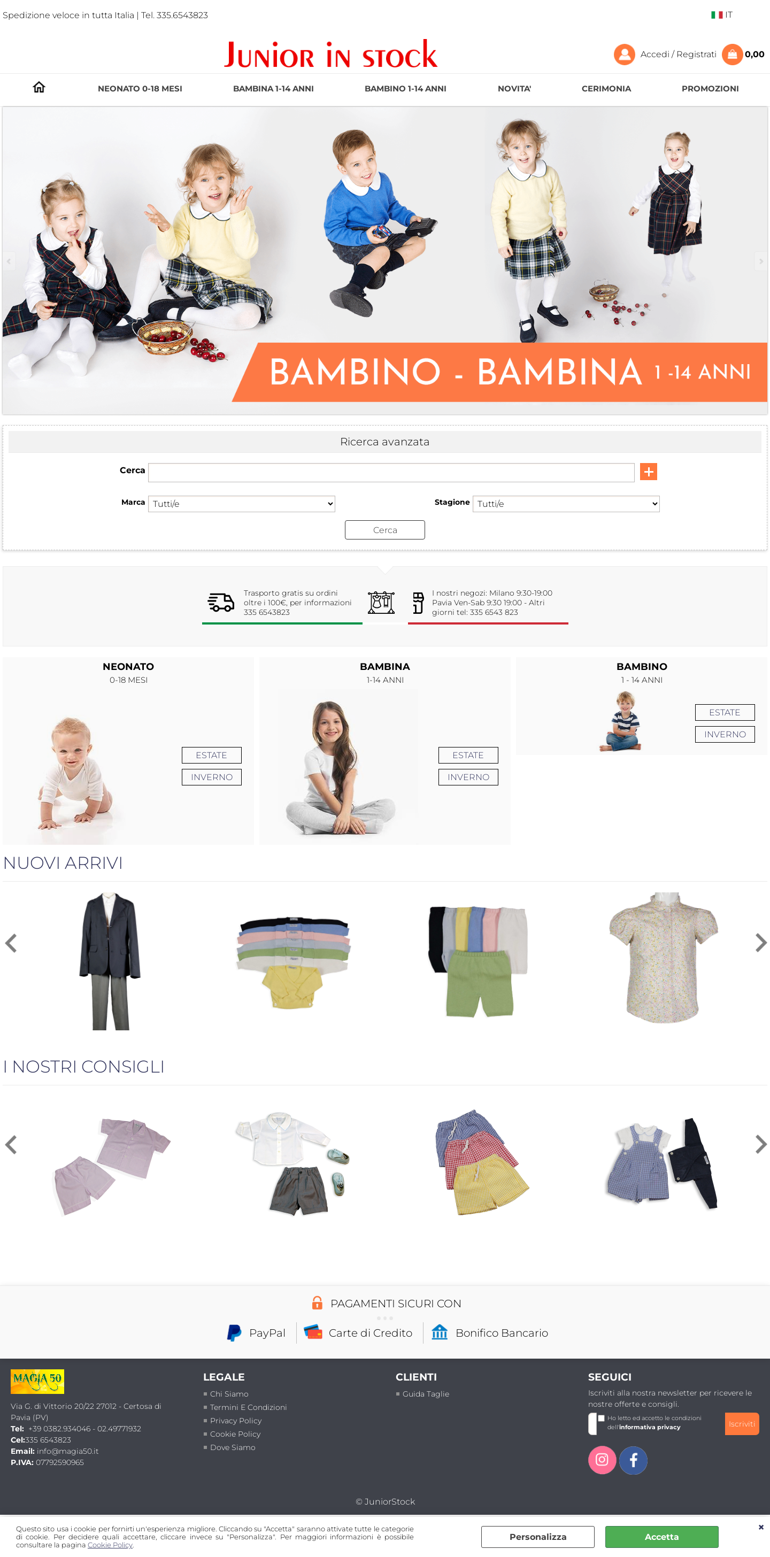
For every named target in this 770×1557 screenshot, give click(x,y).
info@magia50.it (68, 1451)
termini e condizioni (248, 1407)
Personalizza (538, 1537)
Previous (10, 261)
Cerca (132, 470)
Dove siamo (233, 1447)
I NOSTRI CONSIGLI (84, 1065)
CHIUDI (761, 1527)
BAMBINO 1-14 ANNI (405, 88)
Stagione (452, 502)
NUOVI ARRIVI (63, 862)
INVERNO (212, 777)
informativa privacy (650, 1426)
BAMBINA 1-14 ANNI (273, 88)
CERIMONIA (606, 88)
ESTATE (211, 755)
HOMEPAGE (39, 87)
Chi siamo (229, 1393)
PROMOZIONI (710, 88)
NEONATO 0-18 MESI (140, 88)
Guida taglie (426, 1393)
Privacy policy (235, 1420)
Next (760, 261)
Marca (133, 502)
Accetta (662, 1537)
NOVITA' (514, 88)
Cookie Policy (110, 1545)
